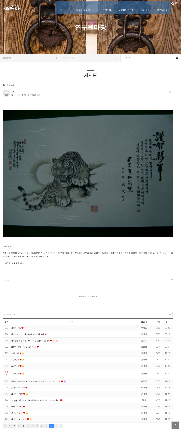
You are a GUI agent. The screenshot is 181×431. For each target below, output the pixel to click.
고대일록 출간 (17, 380)
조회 (158, 289)
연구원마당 (158, 6)
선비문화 (141, 6)
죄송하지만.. (16, 295)
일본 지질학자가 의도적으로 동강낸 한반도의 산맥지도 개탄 (37, 349)
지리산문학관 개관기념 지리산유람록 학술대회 (31, 308)
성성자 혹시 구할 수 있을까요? (24, 314)
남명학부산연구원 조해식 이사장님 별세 (28, 302)
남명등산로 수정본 (19, 387)
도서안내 (103, 6)
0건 (13, 95)
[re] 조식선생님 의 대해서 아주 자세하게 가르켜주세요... (37, 368)
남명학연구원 (12, 7)
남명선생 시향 (17, 361)
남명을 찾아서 (80, 6)
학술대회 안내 (17, 374)
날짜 (167, 289)
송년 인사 (15, 321)
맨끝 (61, 394)
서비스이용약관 (172, 414)
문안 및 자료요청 (18, 355)
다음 (56, 394)
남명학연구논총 (123, 6)
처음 (5, 394)
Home (30, 58)
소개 (57, 6)
